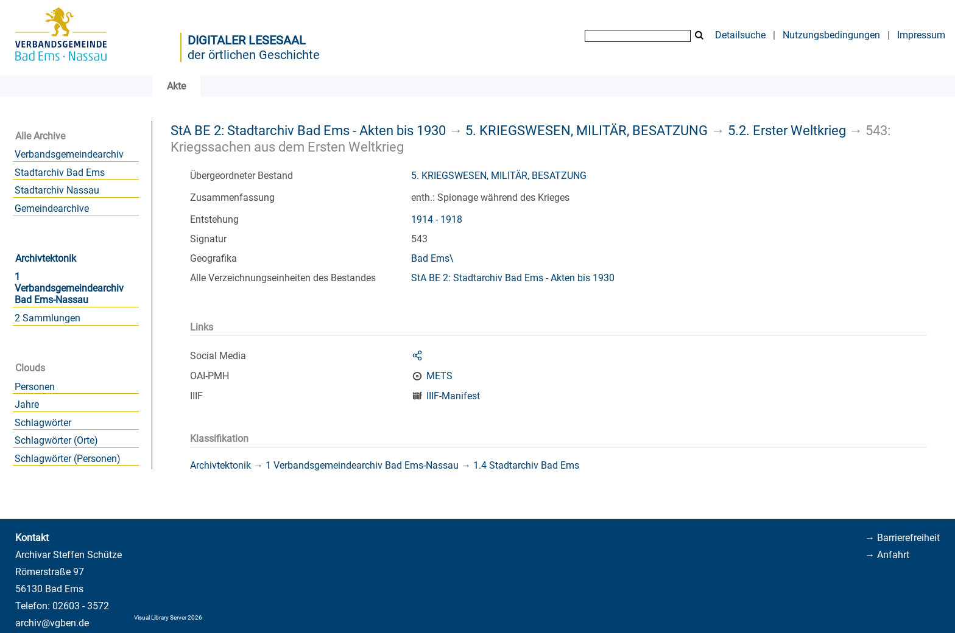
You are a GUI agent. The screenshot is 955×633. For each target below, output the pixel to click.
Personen (35, 387)
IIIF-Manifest (453, 396)
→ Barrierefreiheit (902, 538)
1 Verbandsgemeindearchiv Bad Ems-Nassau (69, 288)
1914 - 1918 (436, 219)
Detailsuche (740, 35)
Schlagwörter (43, 422)
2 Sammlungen (47, 318)
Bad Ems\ (432, 258)
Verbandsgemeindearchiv (69, 154)
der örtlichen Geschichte (254, 54)
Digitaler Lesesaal (247, 40)
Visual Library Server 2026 (168, 617)
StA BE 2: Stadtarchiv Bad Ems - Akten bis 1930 (308, 130)
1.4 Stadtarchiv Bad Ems (526, 465)
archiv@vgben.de (52, 623)
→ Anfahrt (887, 555)
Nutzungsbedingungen (831, 35)
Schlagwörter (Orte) (56, 440)
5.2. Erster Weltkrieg (787, 130)
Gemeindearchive (52, 208)
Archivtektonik (45, 258)
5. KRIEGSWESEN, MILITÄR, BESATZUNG (586, 130)
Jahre (27, 404)
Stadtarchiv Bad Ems (60, 172)
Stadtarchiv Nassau (57, 190)
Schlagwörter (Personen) (68, 458)
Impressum (921, 35)
